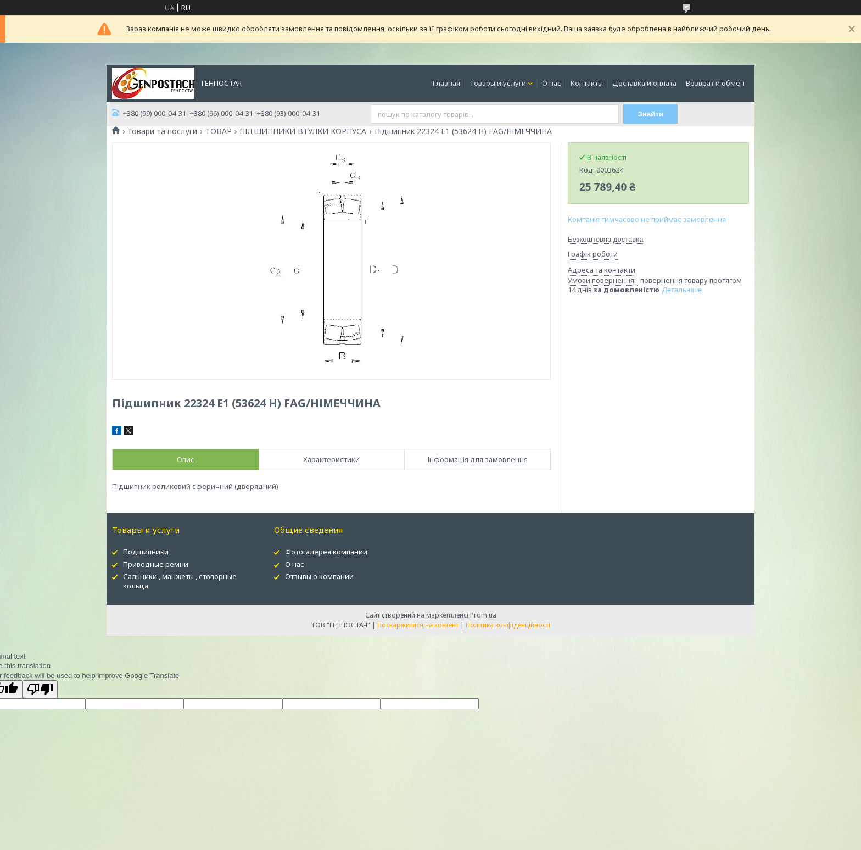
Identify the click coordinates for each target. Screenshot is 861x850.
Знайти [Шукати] (651, 114)
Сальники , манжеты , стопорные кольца (180, 581)
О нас (551, 83)
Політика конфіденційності (508, 625)
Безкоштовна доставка (605, 239)
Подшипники (146, 552)
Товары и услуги (497, 83)
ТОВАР (218, 131)
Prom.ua (483, 615)
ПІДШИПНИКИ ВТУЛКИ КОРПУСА (302, 131)
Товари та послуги (162, 131)
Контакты (587, 83)
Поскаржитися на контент (418, 625)
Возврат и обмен (715, 83)
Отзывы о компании (319, 576)
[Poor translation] (40, 689)
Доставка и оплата (644, 83)
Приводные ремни (155, 564)
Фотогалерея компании (326, 552)
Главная (446, 83)
